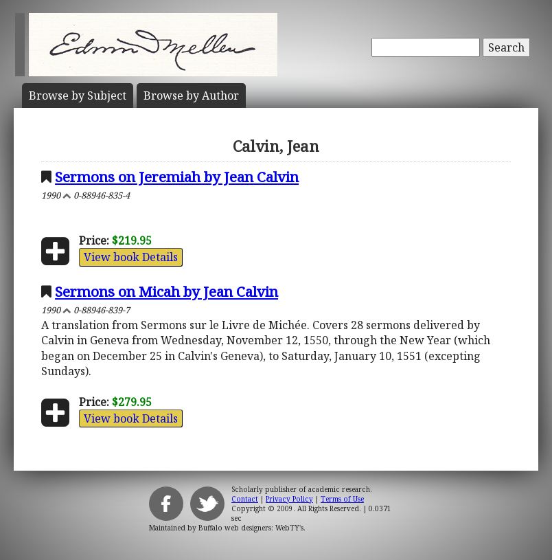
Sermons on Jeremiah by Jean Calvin (177, 176)
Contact (244, 499)
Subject (77, 95)
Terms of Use (342, 499)
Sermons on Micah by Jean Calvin (166, 291)
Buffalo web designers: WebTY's (250, 528)
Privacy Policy (289, 499)
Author (191, 95)
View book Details (131, 257)
